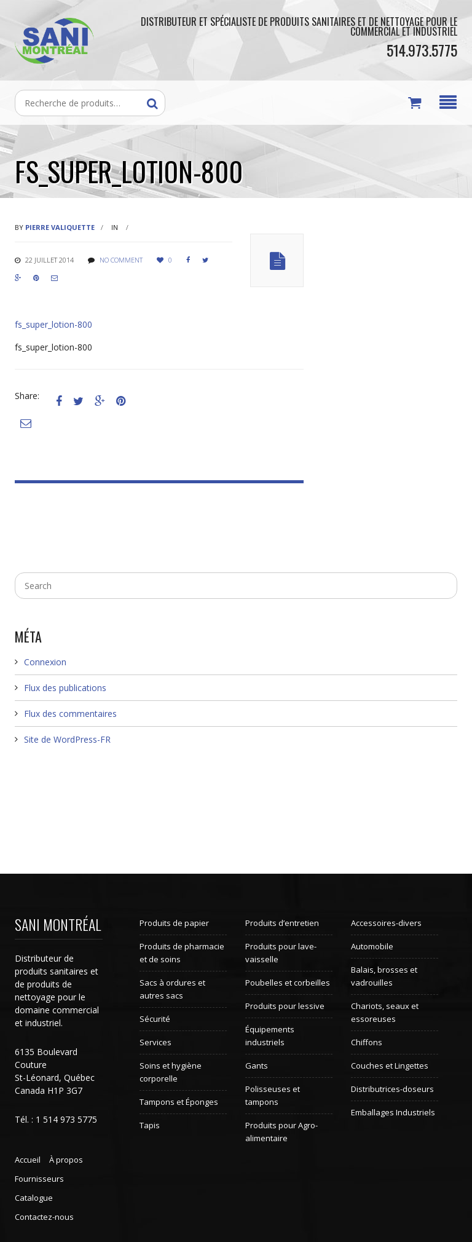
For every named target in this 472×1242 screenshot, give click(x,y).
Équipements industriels (269, 1036)
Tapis (150, 1125)
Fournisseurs (39, 1178)
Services (155, 1042)
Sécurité (155, 1018)
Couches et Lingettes (389, 1065)
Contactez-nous (44, 1216)
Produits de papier (174, 922)
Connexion (45, 662)
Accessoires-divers (386, 922)
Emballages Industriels (393, 1112)
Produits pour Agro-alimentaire (281, 1132)
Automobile (372, 946)
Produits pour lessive (284, 1005)
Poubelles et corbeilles (287, 982)
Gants (256, 1065)
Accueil (28, 1159)
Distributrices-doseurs (392, 1088)
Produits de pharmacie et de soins (182, 953)
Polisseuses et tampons (272, 1095)
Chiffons (366, 1042)
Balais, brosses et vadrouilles (384, 976)
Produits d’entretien (282, 922)
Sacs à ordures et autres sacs (172, 989)
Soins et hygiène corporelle (171, 1072)
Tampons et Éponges (179, 1101)
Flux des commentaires (70, 713)
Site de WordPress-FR (67, 739)
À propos (66, 1159)
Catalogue (34, 1197)
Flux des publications (65, 688)
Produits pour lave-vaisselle (281, 953)
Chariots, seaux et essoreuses (385, 1012)
